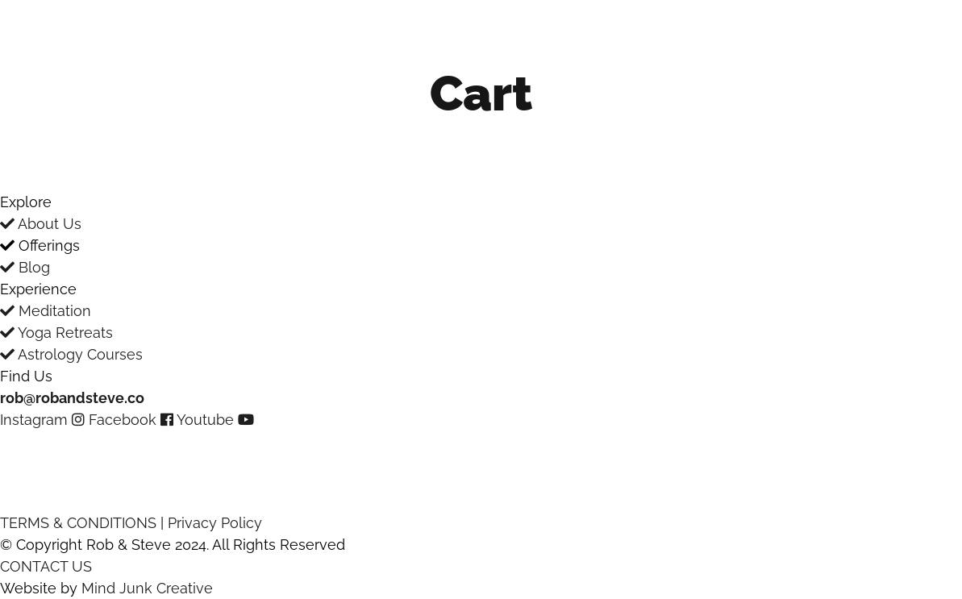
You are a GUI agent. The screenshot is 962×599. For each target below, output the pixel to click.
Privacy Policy (215, 522)
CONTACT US (46, 566)
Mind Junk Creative (147, 588)
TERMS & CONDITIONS (78, 522)
